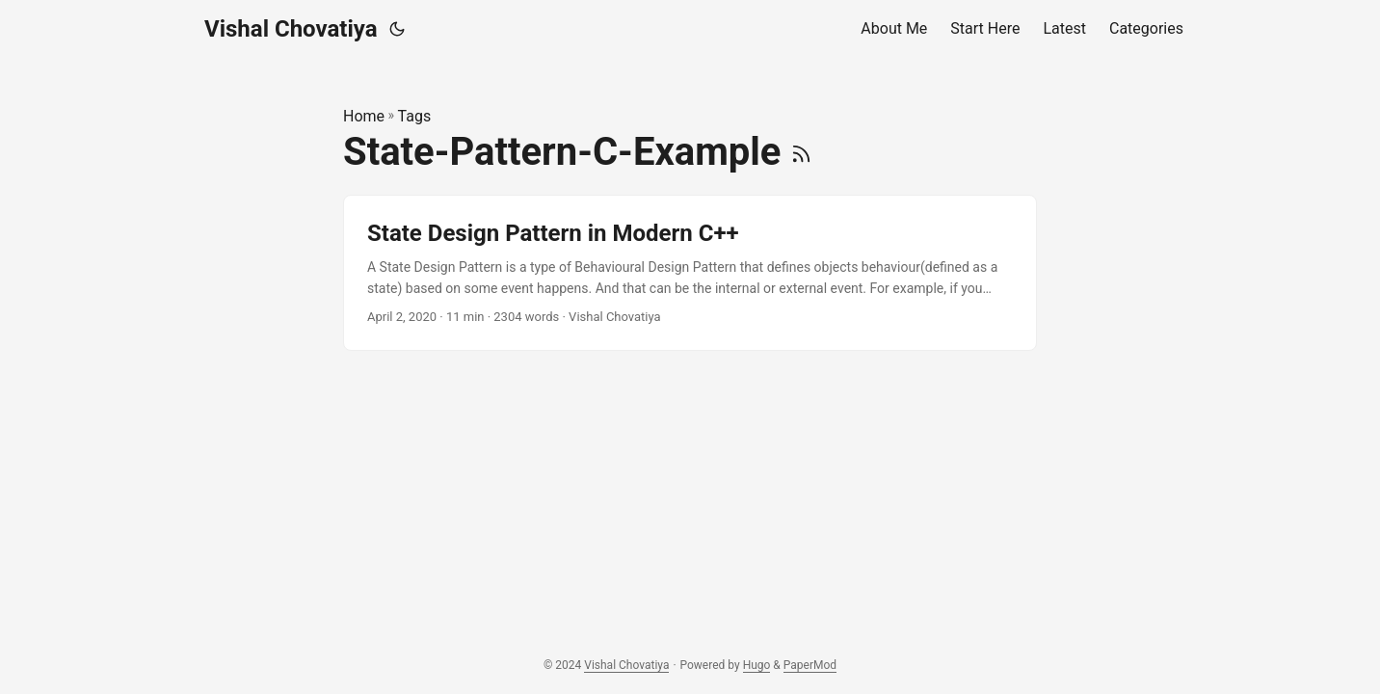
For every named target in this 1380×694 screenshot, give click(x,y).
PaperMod (809, 665)
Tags (415, 116)
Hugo (757, 665)
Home (364, 116)
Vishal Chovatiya (291, 28)
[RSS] (801, 151)
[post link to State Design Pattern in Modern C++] (690, 273)
